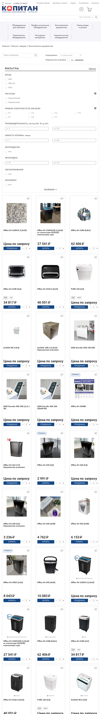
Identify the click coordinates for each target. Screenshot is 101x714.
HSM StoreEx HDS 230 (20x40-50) (47, 407)
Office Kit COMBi (78, 406)
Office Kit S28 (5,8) (79, 465)
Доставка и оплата (60, 3)
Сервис (73, 3)
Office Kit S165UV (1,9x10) (15, 230)
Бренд (8, 75)
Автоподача (11, 158)
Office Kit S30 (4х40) (46, 524)
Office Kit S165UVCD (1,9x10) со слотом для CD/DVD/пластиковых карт (50, 232)
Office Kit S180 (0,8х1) (81, 230)
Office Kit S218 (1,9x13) (47, 289)
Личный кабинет (43, 3)
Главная (5, 46)
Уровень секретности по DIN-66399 (22, 109)
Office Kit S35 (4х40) (80, 524)
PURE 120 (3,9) (77, 289)
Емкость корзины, (17, 135)
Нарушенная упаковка (56, 60)
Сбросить (92, 69)
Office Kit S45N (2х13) (13, 582)
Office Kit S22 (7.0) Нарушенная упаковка (14, 466)
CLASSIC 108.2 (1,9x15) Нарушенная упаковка (48, 349)
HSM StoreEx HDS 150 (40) (83, 348)
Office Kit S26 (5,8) (45, 465)
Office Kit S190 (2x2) (12, 289)
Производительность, (26, 123)
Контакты (95, 3)
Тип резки (10, 94)
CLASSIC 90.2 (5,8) (11, 348)
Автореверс (11, 180)
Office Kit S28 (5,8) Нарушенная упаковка (14, 525)
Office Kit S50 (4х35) (46, 582)
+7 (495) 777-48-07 (20, 4)
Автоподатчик (12, 147)
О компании (84, 3)
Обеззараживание (14, 170)
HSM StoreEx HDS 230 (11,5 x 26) (16, 407)
